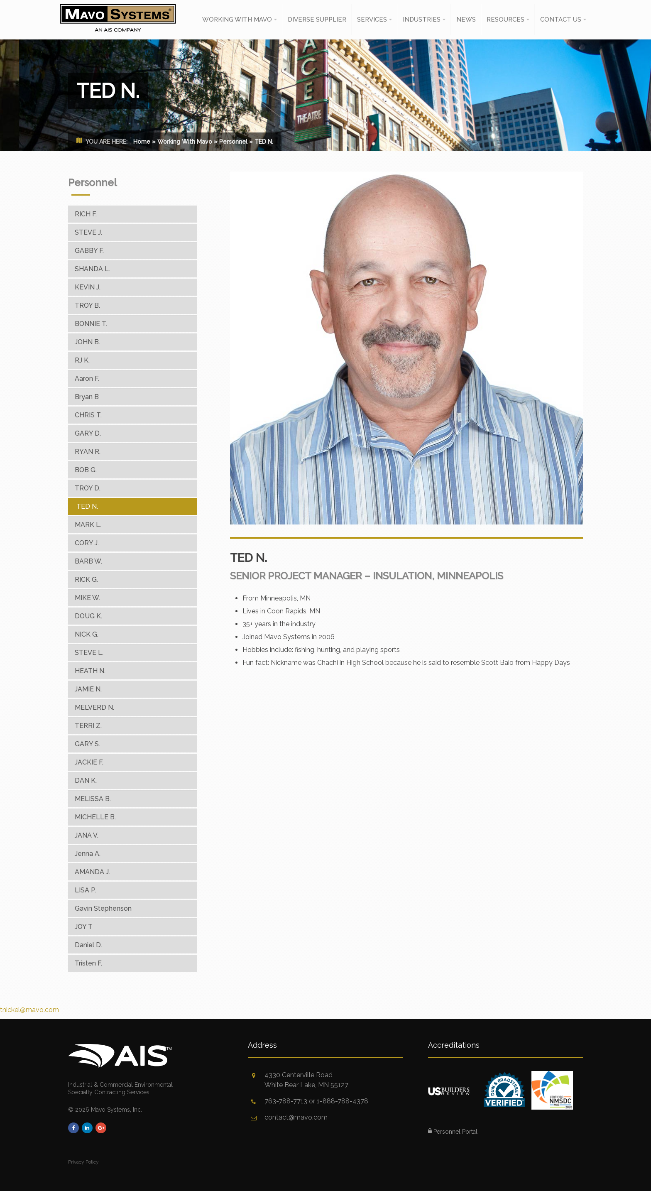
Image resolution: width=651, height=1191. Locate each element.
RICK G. (86, 579)
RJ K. (82, 360)
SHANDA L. (92, 269)
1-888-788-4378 (342, 1101)
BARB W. (88, 561)
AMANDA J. (92, 872)
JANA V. (86, 835)
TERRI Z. (88, 726)
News (466, 19)
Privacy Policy (83, 1162)
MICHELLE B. (95, 817)
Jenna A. (87, 854)
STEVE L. (89, 653)
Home (141, 141)
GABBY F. (89, 251)
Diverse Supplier (317, 19)
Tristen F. (88, 963)
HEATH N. (90, 671)
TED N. (87, 506)
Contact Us (560, 19)
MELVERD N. (94, 707)
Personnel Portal (452, 1131)
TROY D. (87, 488)
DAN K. (86, 780)
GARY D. (88, 433)
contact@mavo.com (296, 1117)
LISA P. (85, 890)
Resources (505, 19)
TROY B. (87, 305)
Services (372, 19)
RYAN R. (87, 452)
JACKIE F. (89, 762)
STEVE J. (88, 232)
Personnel (233, 141)
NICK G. (86, 634)
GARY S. (87, 744)
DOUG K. (88, 616)
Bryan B (87, 397)
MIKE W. (87, 598)
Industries (422, 19)
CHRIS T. (88, 415)
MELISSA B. (93, 799)
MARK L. (88, 525)
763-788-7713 (285, 1101)
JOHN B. (87, 342)
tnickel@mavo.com (29, 1010)
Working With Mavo (237, 19)
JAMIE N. (88, 689)
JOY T (84, 927)
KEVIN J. (87, 287)
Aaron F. (87, 378)
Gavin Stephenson (103, 908)
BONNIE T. (91, 324)
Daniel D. (88, 945)
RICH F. (86, 214)
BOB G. (86, 470)
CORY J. (87, 543)
